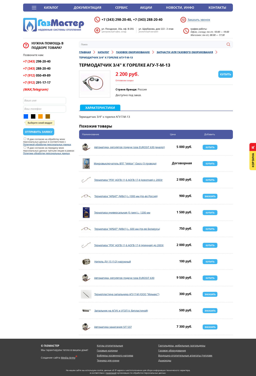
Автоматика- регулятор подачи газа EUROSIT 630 (86, 278)
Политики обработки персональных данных (46, 153)
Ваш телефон (32, 108)
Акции (146, 7)
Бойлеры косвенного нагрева (115, 355)
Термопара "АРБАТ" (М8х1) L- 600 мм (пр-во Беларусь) (86, 229)
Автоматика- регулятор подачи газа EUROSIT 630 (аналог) (86, 147)
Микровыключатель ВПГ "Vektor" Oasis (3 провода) (86, 163)
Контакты (217, 7)
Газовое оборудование (172, 350)
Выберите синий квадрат (40, 123)
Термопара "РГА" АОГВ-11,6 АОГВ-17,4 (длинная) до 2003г (86, 245)
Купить (210, 147)
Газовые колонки (107, 350)
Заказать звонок (199, 20)
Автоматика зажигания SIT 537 (86, 327)
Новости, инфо (180, 7)
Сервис (121, 7)
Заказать (210, 196)
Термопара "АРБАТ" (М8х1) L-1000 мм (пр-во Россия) (86, 196)
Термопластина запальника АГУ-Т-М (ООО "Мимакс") (86, 294)
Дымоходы (164, 360)
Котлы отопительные (110, 345)
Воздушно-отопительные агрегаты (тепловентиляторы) (192, 355)
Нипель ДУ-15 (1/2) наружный (86, 261)
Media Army (68, 357)
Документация (87, 7)
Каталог (51, 7)
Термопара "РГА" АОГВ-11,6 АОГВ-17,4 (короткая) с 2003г (86, 180)
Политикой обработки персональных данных (47, 144)
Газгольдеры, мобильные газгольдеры (181, 345)
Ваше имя (30, 100)
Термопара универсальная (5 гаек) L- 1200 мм (86, 212)
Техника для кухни (108, 360)
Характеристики (100, 108)
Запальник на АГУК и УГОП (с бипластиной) (86, 310)
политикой (111, 373)
